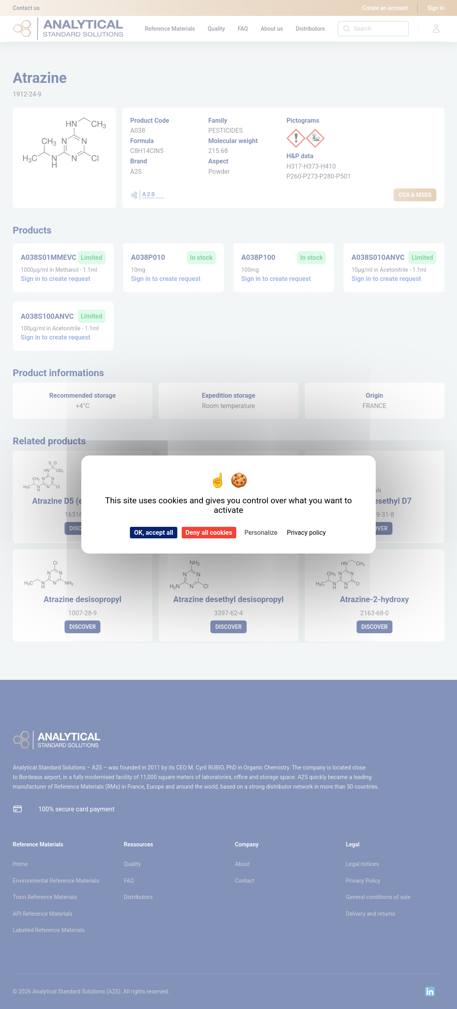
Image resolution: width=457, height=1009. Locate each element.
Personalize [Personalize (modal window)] (260, 532)
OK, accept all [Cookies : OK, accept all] (153, 532)
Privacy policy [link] (306, 532)
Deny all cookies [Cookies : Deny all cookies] (209, 532)
